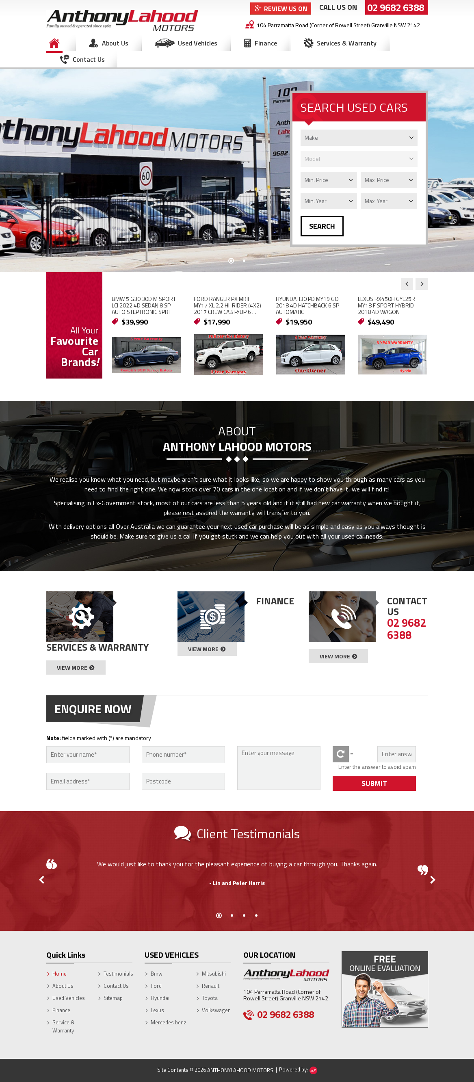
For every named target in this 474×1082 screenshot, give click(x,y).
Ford (156, 986)
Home (54, 43)
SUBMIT (374, 783)
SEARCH (322, 226)
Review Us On (285, 8)
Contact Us (89, 59)
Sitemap (113, 998)
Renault (210, 986)
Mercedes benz (168, 1022)
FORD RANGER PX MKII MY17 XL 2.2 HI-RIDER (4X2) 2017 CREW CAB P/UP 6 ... (227, 305)
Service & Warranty (63, 1026)
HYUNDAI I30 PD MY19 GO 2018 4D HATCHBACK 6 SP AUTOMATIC (307, 305)
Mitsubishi (214, 973)
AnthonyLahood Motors (240, 1070)
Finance (266, 43)
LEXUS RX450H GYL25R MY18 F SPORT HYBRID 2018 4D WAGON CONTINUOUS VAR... (386, 308)
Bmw (156, 973)
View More (72, 667)
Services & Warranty (347, 43)
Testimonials (118, 973)
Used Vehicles (197, 43)
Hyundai (160, 998)
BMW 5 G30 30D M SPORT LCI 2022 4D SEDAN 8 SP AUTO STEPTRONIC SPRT (144, 305)
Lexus (157, 1010)
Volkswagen (216, 1010)
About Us (115, 43)
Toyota (210, 998)
